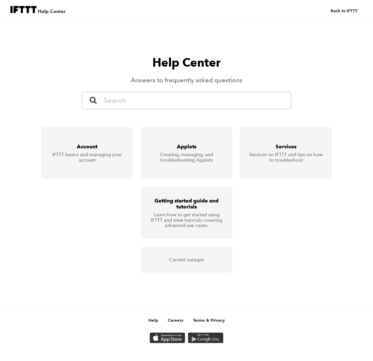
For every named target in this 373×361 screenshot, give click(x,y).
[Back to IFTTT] (347, 11)
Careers (175, 320)
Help (153, 320)
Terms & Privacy (209, 320)
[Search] (186, 100)
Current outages (186, 259)
